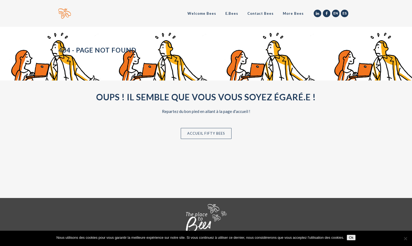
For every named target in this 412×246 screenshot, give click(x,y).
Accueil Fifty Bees (206, 133)
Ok (351, 238)
